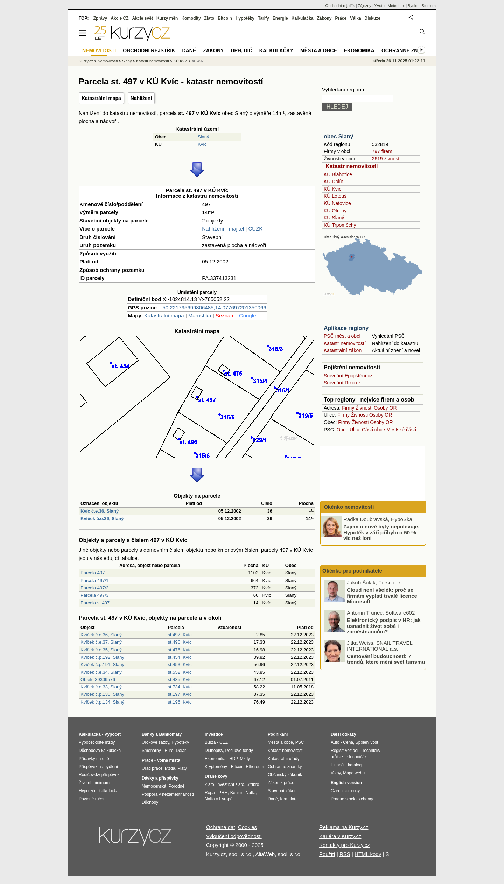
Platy (182, 768)
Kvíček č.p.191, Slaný (102, 664)
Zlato (209, 18)
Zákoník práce (281, 782)
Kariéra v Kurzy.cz (340, 836)
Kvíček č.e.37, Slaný (101, 642)
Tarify (263, 18)
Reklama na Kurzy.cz (344, 827)
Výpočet (112, 734)
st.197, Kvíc (180, 694)
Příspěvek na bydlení (98, 766)
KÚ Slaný (334, 217)
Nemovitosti (108, 61)
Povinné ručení (93, 798)
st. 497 (198, 61)
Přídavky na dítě (94, 758)
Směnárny (151, 750)
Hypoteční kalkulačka (98, 790)
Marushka (199, 315)
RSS (345, 854)
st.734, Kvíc (180, 687)
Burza (210, 742)
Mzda (170, 768)
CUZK (255, 229)
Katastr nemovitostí (352, 166)
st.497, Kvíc (180, 634)
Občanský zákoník (285, 774)
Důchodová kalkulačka (100, 750)
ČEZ (223, 742)
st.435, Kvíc (180, 679)
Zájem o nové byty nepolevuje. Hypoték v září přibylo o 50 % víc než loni (381, 532)
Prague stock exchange (352, 798)
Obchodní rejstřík (340, 6)
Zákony (324, 18)
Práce (341, 18)
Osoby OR (385, 408)
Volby (336, 772)
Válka (355, 18)
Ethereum (255, 766)
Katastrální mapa (101, 98)
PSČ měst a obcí (342, 336)
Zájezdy (364, 6)
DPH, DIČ (241, 50)
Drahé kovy (216, 776)
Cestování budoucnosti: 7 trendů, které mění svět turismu (386, 659)
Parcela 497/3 (94, 595)
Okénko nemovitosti (348, 507)
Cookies (247, 827)
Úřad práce (152, 768)
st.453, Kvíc (180, 664)
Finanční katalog (346, 764)
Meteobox (396, 6)
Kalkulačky (276, 50)
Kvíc (202, 144)
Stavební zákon (282, 790)
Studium (429, 6)
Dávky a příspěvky (160, 778)
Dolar (181, 750)
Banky (148, 734)
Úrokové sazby (155, 742)
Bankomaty (170, 734)
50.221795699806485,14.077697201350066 (214, 307)
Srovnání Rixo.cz (342, 382)
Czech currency (345, 790)
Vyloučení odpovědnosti (234, 836)
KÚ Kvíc (333, 189)
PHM (223, 792)
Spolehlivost (367, 742)
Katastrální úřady (284, 758)
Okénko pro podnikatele (352, 571)
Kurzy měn (167, 18)
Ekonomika (359, 50)
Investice (214, 734)
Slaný (203, 136)
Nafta (251, 792)
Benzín (236, 792)
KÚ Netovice (337, 203)
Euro (168, 750)
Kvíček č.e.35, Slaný (101, 649)
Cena (348, 742)
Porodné (176, 786)
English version (346, 782)
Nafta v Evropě (218, 798)
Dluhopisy (214, 750)
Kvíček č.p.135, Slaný (102, 694)
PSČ (299, 742)
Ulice (355, 429)
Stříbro (252, 784)
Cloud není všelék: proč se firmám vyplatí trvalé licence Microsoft (382, 595)
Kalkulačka (303, 18)
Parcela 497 (92, 572)
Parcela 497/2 (94, 587)
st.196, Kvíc (180, 702)
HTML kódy (368, 854)
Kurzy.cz (86, 61)
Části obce (373, 429)
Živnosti (364, 408)
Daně (189, 50)
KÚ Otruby (335, 210)
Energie (280, 18)
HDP (233, 758)
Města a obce (318, 50)
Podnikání (278, 734)
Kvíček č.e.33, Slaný (101, 687)
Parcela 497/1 (94, 580)
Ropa (210, 792)
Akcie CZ (119, 18)
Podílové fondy (239, 750)
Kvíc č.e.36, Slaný (99, 511)
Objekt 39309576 (97, 679)
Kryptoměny (216, 766)
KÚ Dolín (333, 181)
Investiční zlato (230, 784)
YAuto (379, 6)
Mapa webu (354, 772)
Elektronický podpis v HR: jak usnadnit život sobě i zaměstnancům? (384, 626)
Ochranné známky (407, 50)
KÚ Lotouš (335, 196)
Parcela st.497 (95, 602)
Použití (327, 854)
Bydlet (413, 6)
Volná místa (168, 760)
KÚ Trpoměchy (340, 225)
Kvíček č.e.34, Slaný (101, 672)
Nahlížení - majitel (223, 229)
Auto (335, 742)
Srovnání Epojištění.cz (348, 375)
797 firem (382, 151)
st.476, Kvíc (180, 649)
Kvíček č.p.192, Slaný (102, 657)
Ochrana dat (220, 827)
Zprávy (100, 18)
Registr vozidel (344, 750)
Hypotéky (245, 18)
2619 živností (386, 159)
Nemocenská (154, 786)
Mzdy (245, 758)
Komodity (191, 18)
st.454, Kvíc (180, 657)
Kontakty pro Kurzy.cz (344, 845)
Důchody (150, 802)
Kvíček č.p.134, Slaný (102, 702)
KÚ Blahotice (338, 174)
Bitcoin (225, 18)
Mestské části (401, 429)
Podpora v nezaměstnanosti (168, 794)
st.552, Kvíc (180, 672)
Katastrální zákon (343, 350)
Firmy (348, 408)
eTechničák (356, 756)
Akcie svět (142, 18)
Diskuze (372, 18)
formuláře (289, 798)
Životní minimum (94, 782)
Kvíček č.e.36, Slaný (102, 518)
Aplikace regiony (346, 328)
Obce (342, 429)
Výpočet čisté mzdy (97, 742)
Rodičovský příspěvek (99, 774)
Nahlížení (141, 98)
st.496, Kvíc (180, 642)
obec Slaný (338, 136)
